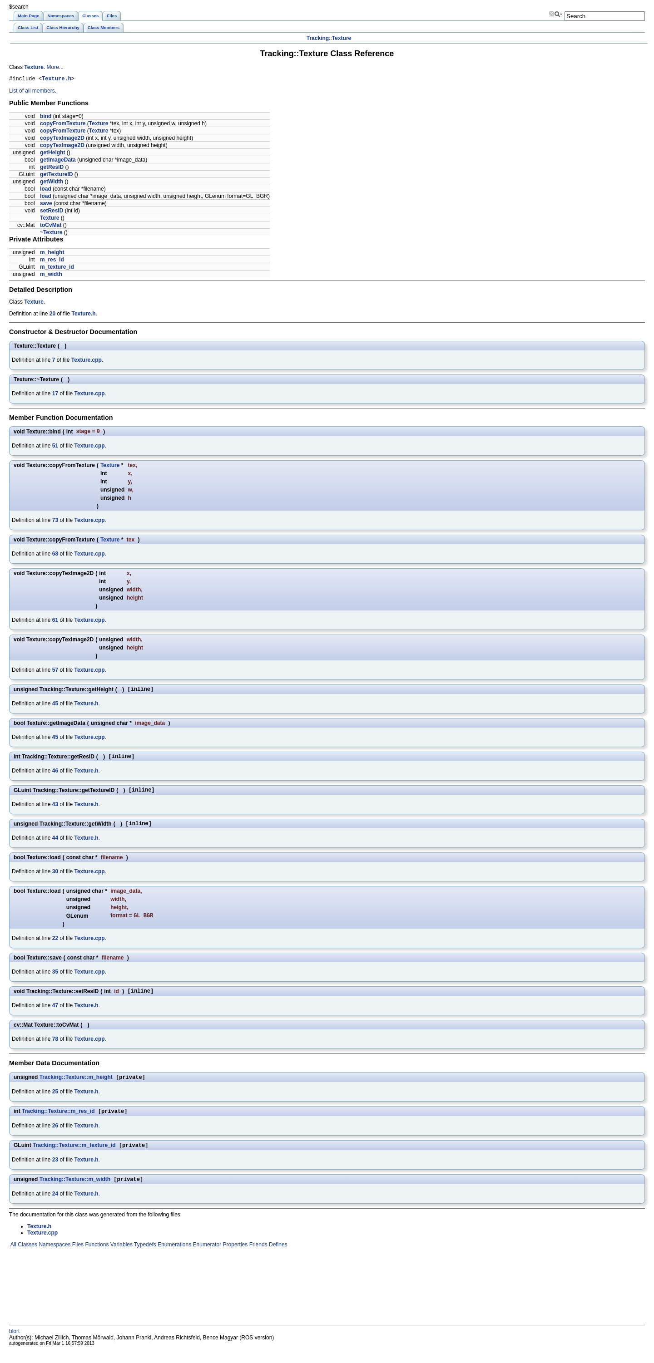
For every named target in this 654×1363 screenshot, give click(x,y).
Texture (341, 38)
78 (55, 1049)
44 (55, 845)
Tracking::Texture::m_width (75, 1193)
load (45, 190)
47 (55, 1015)
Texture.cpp (86, 361)
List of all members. (32, 92)
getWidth (51, 183)
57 (55, 672)
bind (45, 117)
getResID (52, 168)
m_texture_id (57, 268)
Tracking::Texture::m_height (76, 1088)
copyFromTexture (62, 125)
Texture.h (56, 80)
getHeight (52, 154)
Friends (257, 1258)
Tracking (318, 38)
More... (54, 67)
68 (55, 556)
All (12, 1258)
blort (14, 1345)
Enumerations (173, 1258)
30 (55, 879)
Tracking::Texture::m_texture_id (74, 1158)
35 (55, 980)
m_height (52, 254)
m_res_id (52, 261)
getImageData (58, 161)
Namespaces (53, 1258)
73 (55, 522)
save (46, 205)
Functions (96, 1258)
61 (55, 622)
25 (55, 1102)
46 (55, 776)
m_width (51, 275)
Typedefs (144, 1258)
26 (55, 1137)
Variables (120, 1258)
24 (55, 1207)
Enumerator (206, 1258)
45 (55, 707)
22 (55, 947)
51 (55, 448)
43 (55, 810)
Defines (277, 1258)
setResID (51, 212)
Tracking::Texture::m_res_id (58, 1123)
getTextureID (56, 175)
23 (55, 1172)
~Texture (51, 234)
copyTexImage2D (62, 139)
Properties (234, 1258)
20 (52, 315)
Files (77, 1258)
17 (55, 395)
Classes (26, 1258)
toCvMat (50, 226)
